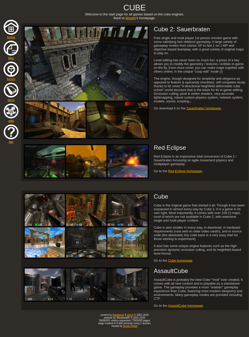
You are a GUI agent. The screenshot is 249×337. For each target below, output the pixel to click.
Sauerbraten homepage (203, 108)
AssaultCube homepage (185, 306)
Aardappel (118, 315)
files (11, 56)
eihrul (130, 315)
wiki (11, 119)
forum (11, 77)
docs (11, 98)
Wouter (131, 18)
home (11, 35)
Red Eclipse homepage (185, 171)
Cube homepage (180, 260)
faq (11, 140)
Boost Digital (130, 326)
